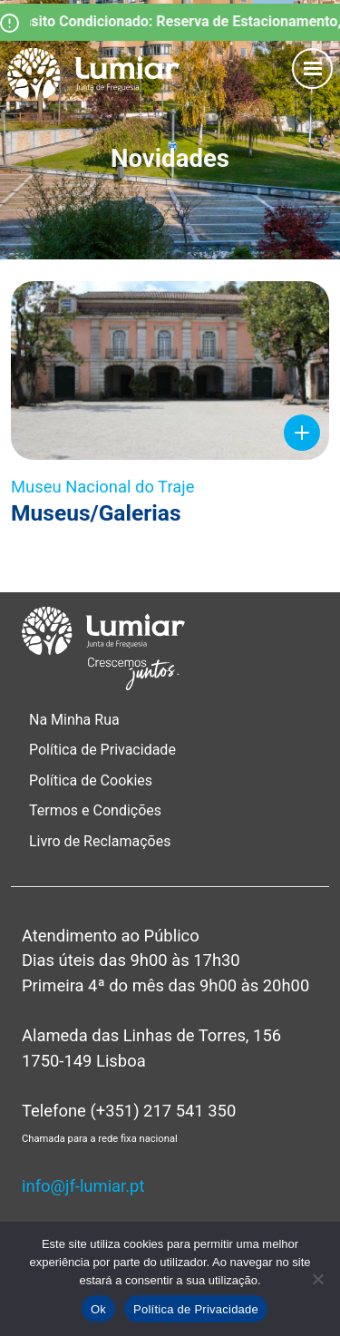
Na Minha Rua (74, 719)
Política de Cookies (90, 780)
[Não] (317, 1279)
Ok (98, 1309)
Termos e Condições (97, 810)
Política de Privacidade (102, 749)
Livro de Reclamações (99, 841)
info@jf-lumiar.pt (83, 1185)
